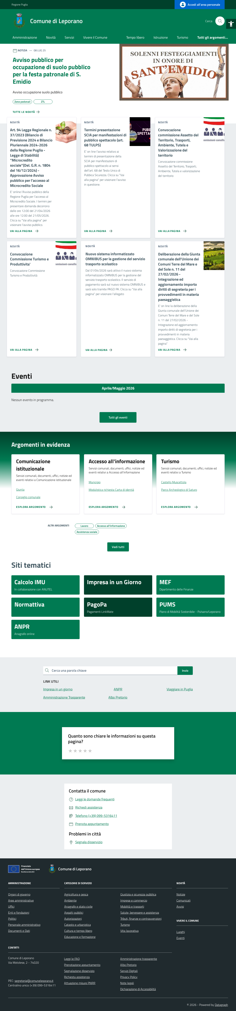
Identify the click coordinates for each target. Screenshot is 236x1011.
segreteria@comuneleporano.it (34, 980)
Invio (185, 670)
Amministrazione (25, 37)
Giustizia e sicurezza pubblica (138, 894)
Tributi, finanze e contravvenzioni (141, 918)
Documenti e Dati (19, 930)
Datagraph (221, 1004)
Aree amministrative (21, 900)
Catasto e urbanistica (77, 924)
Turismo (182, 37)
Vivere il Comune (95, 37)
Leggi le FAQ (72, 958)
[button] (231, 24)
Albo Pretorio (128, 965)
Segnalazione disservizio (79, 971)
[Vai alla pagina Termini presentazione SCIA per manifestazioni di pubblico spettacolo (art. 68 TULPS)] (97, 229)
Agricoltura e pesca (76, 894)
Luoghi (180, 932)
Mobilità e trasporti (132, 906)
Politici (12, 918)
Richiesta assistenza (77, 977)
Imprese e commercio (133, 900)
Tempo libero (135, 37)
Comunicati (183, 900)
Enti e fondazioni (18, 912)
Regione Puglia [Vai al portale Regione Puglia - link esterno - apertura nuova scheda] (20, 4)
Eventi (180, 938)
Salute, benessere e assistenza (139, 912)
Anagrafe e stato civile (78, 906)
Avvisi (180, 906)
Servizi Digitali (129, 971)
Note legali (127, 983)
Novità (51, 37)
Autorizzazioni (73, 918)
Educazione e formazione (80, 936)
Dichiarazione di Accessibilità (138, 989)
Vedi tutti (118, 547)
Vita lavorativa (129, 930)
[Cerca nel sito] (219, 21)
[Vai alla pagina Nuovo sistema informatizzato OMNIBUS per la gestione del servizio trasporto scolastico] (99, 348)
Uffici (11, 906)
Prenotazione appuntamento (82, 965)
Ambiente (70, 900)
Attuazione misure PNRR (79, 983)
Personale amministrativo (24, 924)
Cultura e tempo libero (78, 930)
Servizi (69, 37)
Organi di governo (19, 894)
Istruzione (161, 37)
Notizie (180, 894)
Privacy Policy (128, 977)
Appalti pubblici (73, 912)
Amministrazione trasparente (138, 958)
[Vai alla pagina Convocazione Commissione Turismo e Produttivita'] (23, 348)
